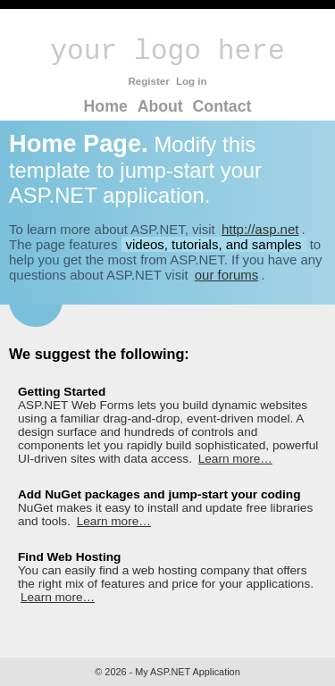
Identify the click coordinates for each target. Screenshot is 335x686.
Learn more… (235, 458)
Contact (222, 106)
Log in (191, 81)
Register (148, 81)
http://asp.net (260, 229)
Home (106, 106)
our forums (226, 274)
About (160, 106)
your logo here (167, 51)
